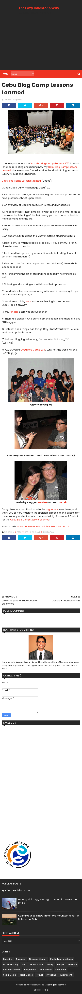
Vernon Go (64, 526)
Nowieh (42, 502)
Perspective (30, 969)
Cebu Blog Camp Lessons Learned (21, 180)
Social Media (9, 974)
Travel (39, 974)
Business (20, 959)
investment (66, 974)
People (60, 964)
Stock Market (26, 974)
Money (50, 964)
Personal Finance (11, 969)
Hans (29, 301)
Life (23, 964)
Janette (13, 311)
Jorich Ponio (48, 526)
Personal (72, 964)
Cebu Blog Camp (32, 532)
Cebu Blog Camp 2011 (32, 349)
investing (51, 974)
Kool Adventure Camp (61, 959)
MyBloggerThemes (56, 984)
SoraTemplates (36, 984)
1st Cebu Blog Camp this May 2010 (50, 163)
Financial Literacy (38, 959)
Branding (7, 959)
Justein (62, 502)
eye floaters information (16, 890)
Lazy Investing (10, 964)
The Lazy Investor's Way (38, 8)
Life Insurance (36, 964)
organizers (52, 509)
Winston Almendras (28, 526)
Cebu (19, 532)
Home (5, 73)
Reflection (48, 532)
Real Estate (46, 969)
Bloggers (9, 532)
